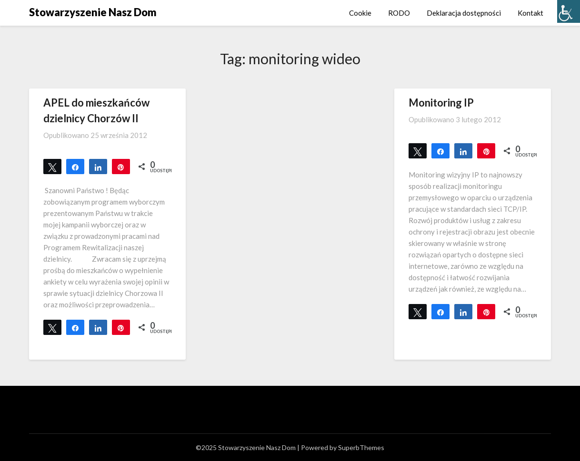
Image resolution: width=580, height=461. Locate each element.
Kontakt (530, 13)
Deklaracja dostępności (464, 13)
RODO (399, 13)
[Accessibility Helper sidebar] (568, 11)
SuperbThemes (361, 447)
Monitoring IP (441, 102)
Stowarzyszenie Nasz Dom (93, 12)
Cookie (360, 13)
